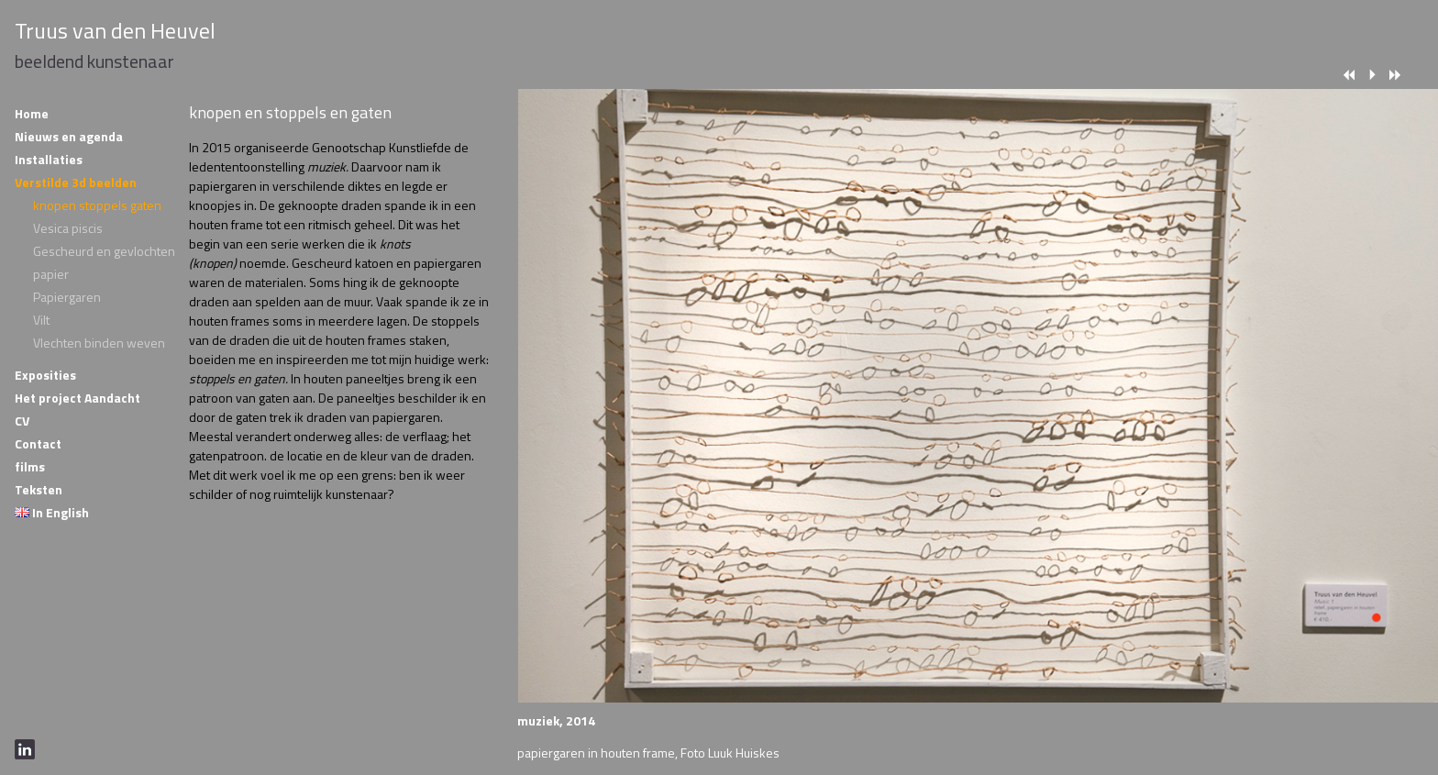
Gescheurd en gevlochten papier (104, 262)
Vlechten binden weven (99, 342)
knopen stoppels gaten (97, 205)
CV (22, 420)
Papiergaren (67, 296)
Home (32, 113)
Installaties (49, 159)
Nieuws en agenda (69, 136)
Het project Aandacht (77, 397)
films (30, 466)
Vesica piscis (68, 228)
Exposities (45, 374)
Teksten (38, 489)
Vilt (41, 319)
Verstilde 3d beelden (76, 182)
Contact (38, 443)
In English (52, 512)
